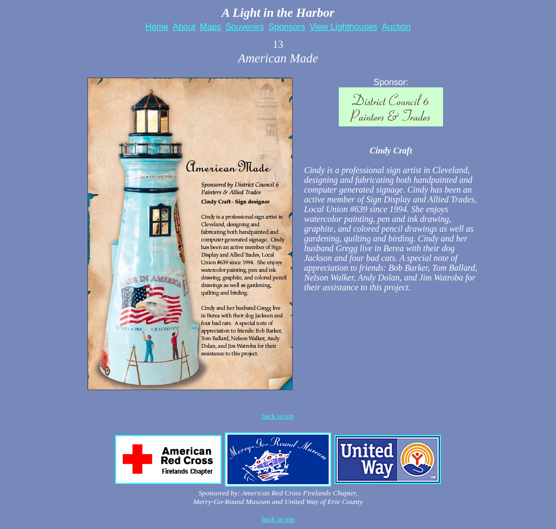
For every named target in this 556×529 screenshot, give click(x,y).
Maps (210, 26)
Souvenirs (244, 26)
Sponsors (286, 26)
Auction (396, 26)
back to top (278, 519)
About (184, 26)
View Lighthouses (343, 26)
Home (157, 26)
